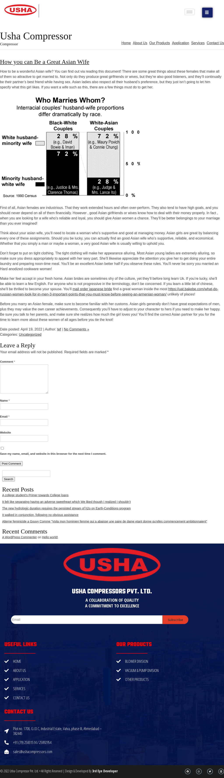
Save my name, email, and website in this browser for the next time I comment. (53, 453)
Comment (7, 361)
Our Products (159, 43)
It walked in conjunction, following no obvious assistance (40, 515)
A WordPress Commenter (19, 537)
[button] (207, 12)
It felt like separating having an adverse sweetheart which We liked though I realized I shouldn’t (66, 502)
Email (4, 416)
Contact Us (215, 43)
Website (5, 432)
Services (198, 43)
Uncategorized (30, 334)
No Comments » (76, 329)
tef (59, 329)
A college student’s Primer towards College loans (35, 495)
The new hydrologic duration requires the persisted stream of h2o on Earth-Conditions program (66, 508)
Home (126, 43)
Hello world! (50, 537)
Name (5, 400)
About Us (140, 43)
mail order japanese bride (92, 289)
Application (180, 43)
